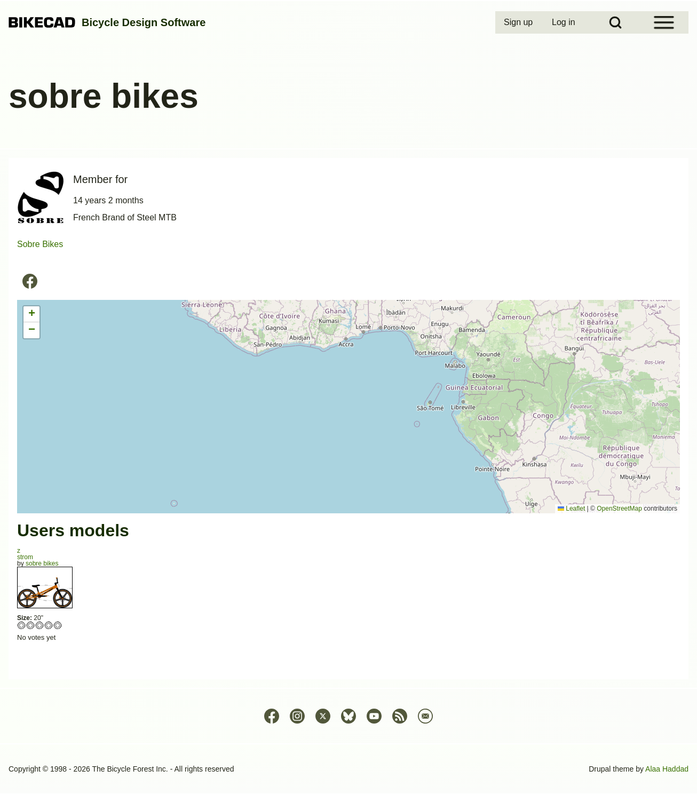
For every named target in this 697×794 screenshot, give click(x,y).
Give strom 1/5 (21, 625)
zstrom (25, 554)
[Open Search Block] (615, 22)
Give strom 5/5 (57, 625)
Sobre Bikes (40, 244)
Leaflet (571, 508)
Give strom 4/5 (48, 625)
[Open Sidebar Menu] (663, 22)
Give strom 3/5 (39, 625)
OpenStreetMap (619, 508)
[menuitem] (519, 22)
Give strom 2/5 (30, 625)
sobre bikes (42, 563)
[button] (31, 314)
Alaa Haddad (666, 769)
